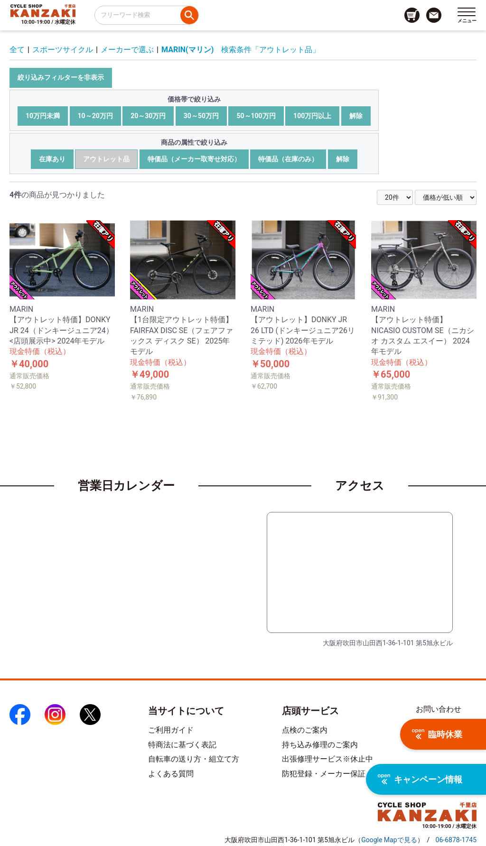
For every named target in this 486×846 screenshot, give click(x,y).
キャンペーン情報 (420, 779)
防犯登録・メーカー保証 (323, 773)
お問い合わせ (438, 709)
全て (17, 49)
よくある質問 (171, 773)
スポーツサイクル (62, 49)
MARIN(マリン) (187, 49)
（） (389, 840)
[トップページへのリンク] (42, 10)
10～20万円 (95, 116)
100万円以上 (312, 116)
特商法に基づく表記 (182, 744)
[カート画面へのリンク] (412, 15)
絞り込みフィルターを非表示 (61, 77)
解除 (356, 116)
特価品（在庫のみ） (288, 159)
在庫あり (52, 159)
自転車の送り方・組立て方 (193, 758)
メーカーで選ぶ (127, 49)
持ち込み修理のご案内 (320, 744)
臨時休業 (437, 734)
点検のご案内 (304, 729)
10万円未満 (43, 116)
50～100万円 (255, 116)
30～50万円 (201, 116)
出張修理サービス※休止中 (327, 758)
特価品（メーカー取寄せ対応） (194, 159)
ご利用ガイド (171, 729)
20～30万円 (148, 116)
